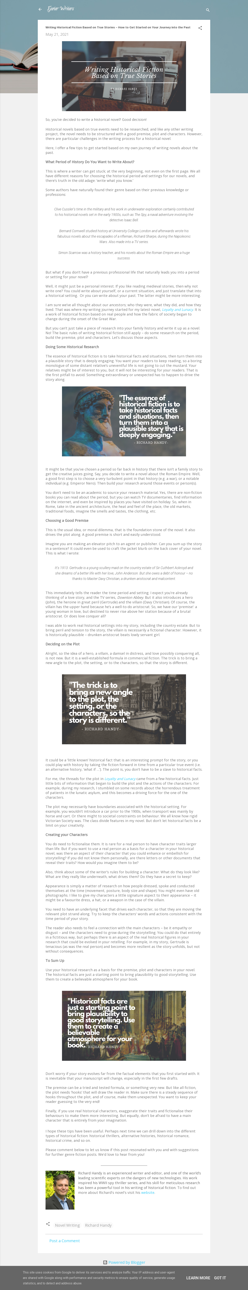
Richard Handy (98, 1225)
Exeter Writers (60, 9)
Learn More (198, 1278)
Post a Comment (64, 1240)
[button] (200, 28)
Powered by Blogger (124, 1262)
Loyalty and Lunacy (177, 309)
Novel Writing (67, 1225)
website (147, 1192)
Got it (220, 1278)
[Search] (208, 11)
